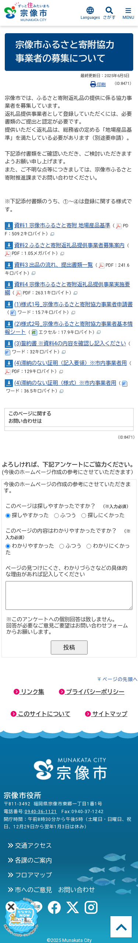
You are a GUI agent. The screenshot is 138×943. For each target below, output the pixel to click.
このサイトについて (40, 714)
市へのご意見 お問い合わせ (51, 890)
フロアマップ (29, 875)
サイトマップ (106, 714)
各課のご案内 (29, 860)
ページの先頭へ (120, 679)
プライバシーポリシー (91, 691)
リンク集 (29, 691)
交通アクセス (29, 845)
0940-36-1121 (41, 811)
